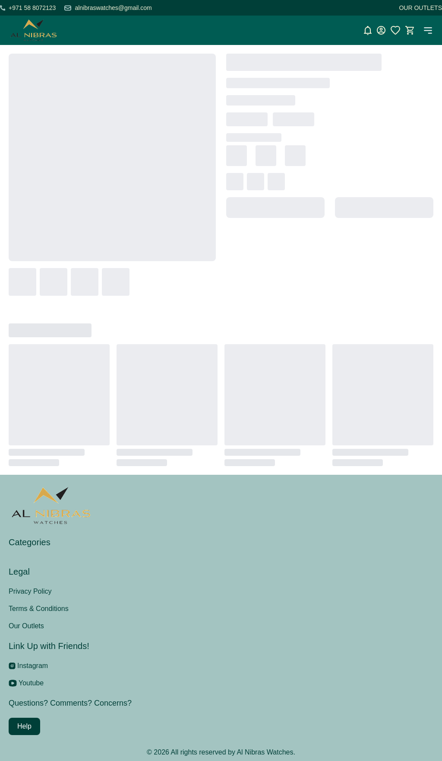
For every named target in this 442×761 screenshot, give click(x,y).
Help (24, 726)
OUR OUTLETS (420, 7)
